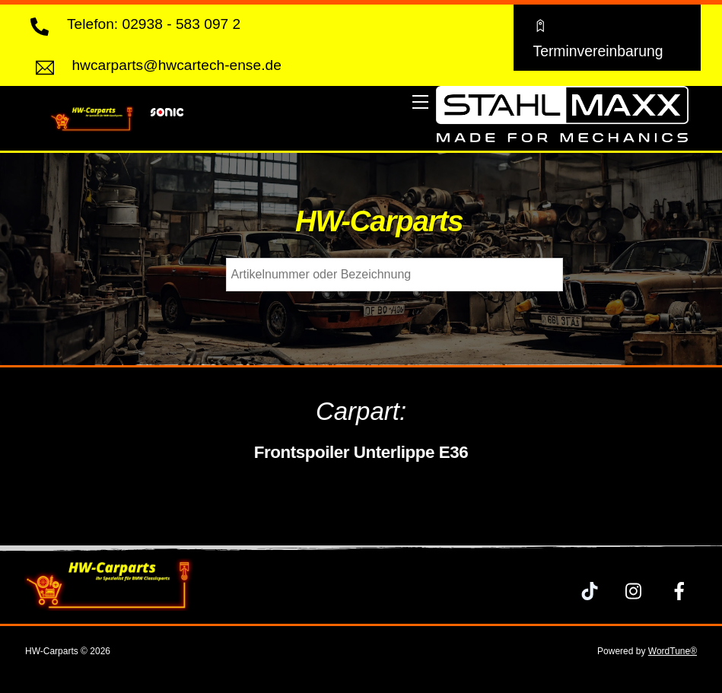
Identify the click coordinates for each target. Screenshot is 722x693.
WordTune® (672, 651)
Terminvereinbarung (598, 36)
